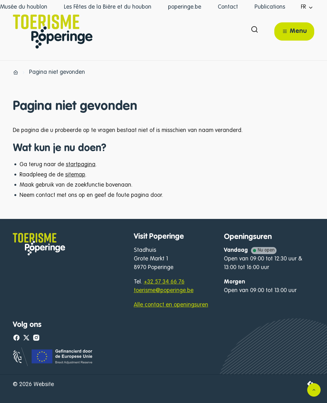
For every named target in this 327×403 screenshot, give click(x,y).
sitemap (75, 175)
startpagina (80, 164)
